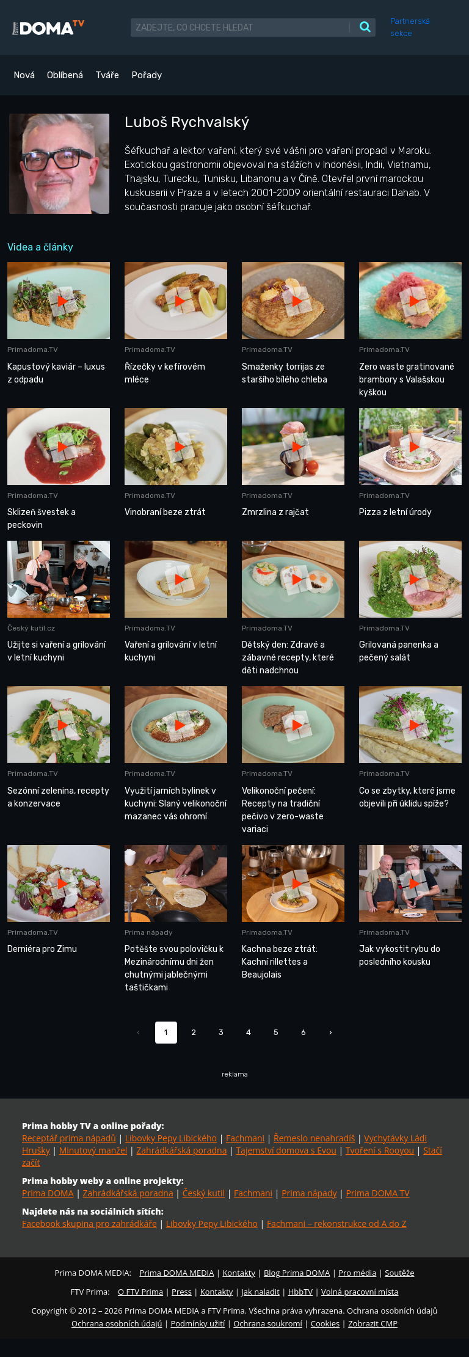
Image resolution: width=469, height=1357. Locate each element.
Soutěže (399, 1272)
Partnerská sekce (410, 27)
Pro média (357, 1272)
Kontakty (238, 1272)
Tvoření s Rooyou (380, 1150)
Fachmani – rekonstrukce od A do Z (337, 1223)
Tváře (107, 75)
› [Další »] (330, 1032)
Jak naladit (260, 1291)
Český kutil (204, 1193)
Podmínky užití (197, 1323)
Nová (24, 75)
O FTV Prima (140, 1291)
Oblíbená (65, 75)
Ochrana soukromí (267, 1323)
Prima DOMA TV (377, 1193)
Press (182, 1291)
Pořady (146, 75)
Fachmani (245, 1138)
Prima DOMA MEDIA (176, 1272)
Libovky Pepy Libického (171, 1138)
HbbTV (300, 1291)
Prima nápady (309, 1193)
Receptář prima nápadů (69, 1138)
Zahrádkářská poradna (181, 1150)
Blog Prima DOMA (297, 1272)
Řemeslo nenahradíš (314, 1138)
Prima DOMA (48, 1193)
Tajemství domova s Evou (286, 1150)
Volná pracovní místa (359, 1291)
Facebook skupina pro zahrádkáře (89, 1223)
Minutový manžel (93, 1150)
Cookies (325, 1323)
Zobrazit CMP (373, 1323)
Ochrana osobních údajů (116, 1323)
